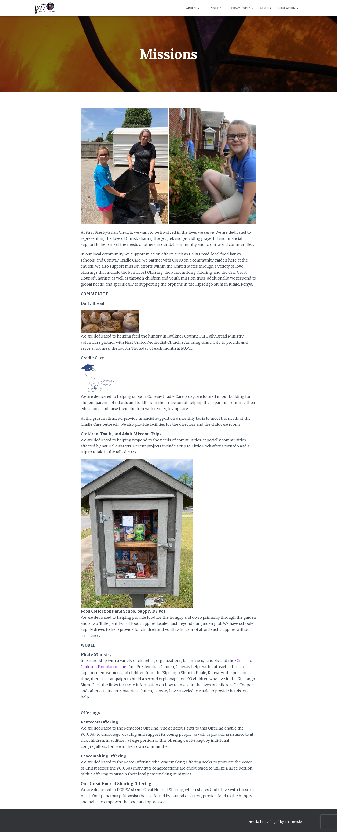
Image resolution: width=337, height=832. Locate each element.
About (192, 8)
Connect (215, 8)
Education (288, 8)
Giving (265, 8)
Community (242, 8)
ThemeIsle (293, 822)
